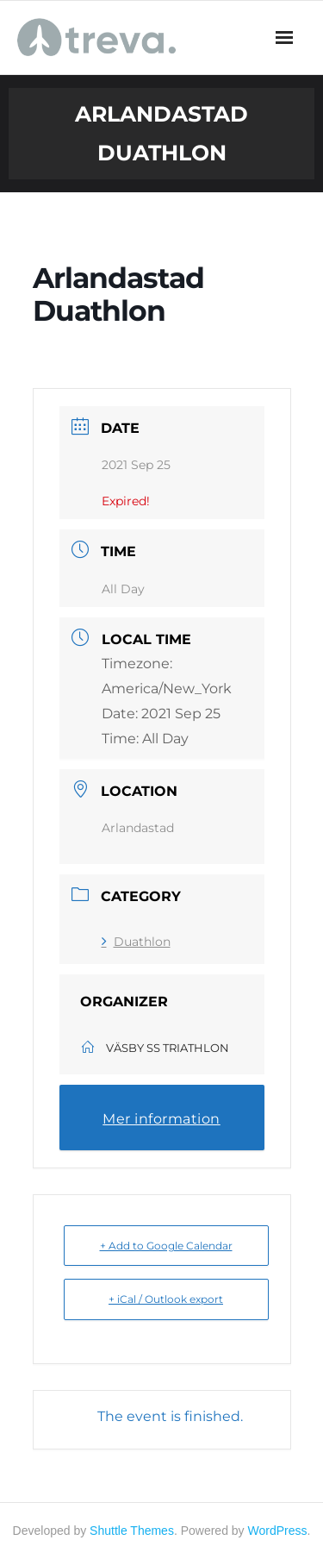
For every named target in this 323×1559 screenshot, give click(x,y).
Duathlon (136, 941)
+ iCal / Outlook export (166, 1299)
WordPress (277, 1530)
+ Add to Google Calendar (166, 1245)
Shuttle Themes (132, 1530)
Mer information (161, 1119)
